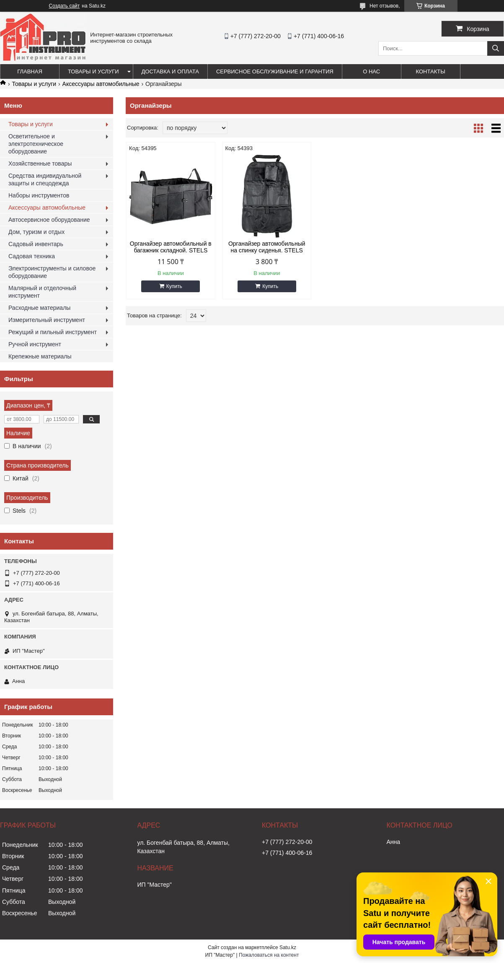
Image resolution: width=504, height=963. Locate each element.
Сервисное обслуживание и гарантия (274, 71)
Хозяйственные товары (40, 163)
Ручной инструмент (34, 344)
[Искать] (495, 48)
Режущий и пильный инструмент (52, 332)
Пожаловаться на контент (269, 955)
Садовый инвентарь (35, 244)
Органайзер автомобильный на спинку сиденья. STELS (266, 247)
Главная (29, 71)
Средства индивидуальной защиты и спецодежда (44, 179)
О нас (371, 71)
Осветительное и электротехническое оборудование (35, 144)
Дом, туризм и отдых (36, 231)
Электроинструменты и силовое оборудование (52, 272)
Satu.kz (287, 947)
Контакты (430, 71)
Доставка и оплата (170, 71)
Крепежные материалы (40, 356)
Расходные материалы (39, 307)
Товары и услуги (93, 71)
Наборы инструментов (39, 195)
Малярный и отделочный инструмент (42, 292)
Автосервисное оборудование (49, 219)
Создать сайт (64, 6)
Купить (174, 286)
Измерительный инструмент (46, 320)
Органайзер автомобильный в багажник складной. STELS (171, 247)
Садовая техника (31, 256)
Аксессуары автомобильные (101, 83)
